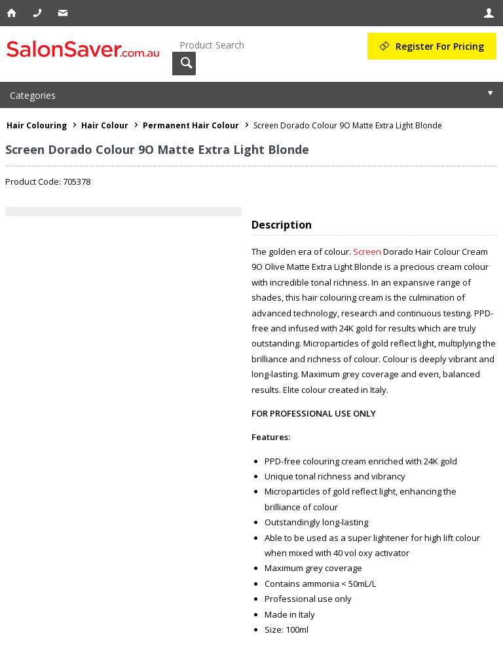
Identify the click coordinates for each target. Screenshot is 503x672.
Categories (33, 95)
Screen (367, 251)
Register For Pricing (440, 46)
